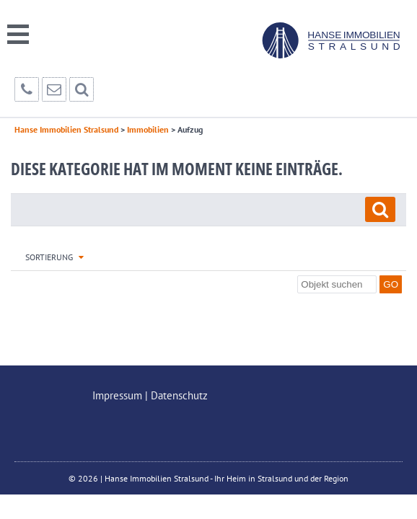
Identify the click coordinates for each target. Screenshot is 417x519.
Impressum (117, 395)
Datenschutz (179, 395)
